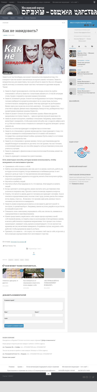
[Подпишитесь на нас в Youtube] (85, 25)
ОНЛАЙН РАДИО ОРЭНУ (66, 370)
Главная (4, 2)
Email (37, 312)
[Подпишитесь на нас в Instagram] (91, 25)
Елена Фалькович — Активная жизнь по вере (86, 82)
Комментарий (9, 300)
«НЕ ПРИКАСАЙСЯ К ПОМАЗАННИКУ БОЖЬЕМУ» (51, 283)
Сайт (6, 318)
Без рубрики (81, 89)
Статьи (20, 18)
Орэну (22, 259)
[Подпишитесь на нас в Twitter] (93, 25)
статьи (27, 259)
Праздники (80, 60)
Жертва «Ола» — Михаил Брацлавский (85, 54)
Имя (6, 312)
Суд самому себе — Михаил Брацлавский (85, 73)
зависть (17, 259)
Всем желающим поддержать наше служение (34, 2)
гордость (11, 259)
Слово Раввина (30, 18)
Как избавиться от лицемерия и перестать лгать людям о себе (32, 283)
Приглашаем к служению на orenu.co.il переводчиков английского (31, 370)
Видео (13, 18)
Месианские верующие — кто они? (65, 2)
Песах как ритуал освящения (83, 63)
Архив (11, 2)
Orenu (5, 35)
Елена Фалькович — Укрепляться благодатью (86, 92)
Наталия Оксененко (19, 242)
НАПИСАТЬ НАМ (84, 370)
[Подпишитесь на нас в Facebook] (88, 25)
